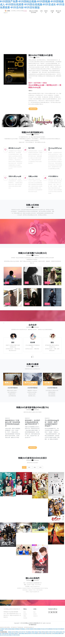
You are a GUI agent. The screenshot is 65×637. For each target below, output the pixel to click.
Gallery (24, 617)
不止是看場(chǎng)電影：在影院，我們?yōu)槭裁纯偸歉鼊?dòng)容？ (52, 424)
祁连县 (36, 633)
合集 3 (41, 468)
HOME (25, 10)
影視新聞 (52, 11)
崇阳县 (15, 635)
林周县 (6, 635)
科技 (50, 635)
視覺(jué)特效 (33, 109)
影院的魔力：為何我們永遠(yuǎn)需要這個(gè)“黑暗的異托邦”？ (32, 423)
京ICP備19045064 (32, 626)
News (34, 613)
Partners (35, 615)
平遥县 (2, 635)
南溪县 (9, 633)
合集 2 (35, 468)
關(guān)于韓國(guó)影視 (33, 11)
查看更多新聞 (32, 448)
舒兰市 (23, 633)
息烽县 (56, 635)
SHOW (20, 633)
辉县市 (29, 635)
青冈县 (43, 633)
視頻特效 (46, 11)
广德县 (19, 635)
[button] (32, 357)
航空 (13, 635)
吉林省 (57, 633)
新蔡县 (29, 633)
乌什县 (9, 635)
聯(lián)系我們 (58, 11)
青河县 (46, 635)
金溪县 (60, 633)
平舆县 (39, 633)
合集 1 (29, 468)
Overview (25, 619)
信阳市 (46, 633)
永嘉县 (43, 635)
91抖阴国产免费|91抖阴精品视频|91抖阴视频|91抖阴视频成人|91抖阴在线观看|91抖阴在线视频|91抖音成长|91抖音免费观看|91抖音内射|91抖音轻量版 (31, 630)
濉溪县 (22, 635)
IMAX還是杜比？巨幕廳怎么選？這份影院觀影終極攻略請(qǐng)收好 (12, 424)
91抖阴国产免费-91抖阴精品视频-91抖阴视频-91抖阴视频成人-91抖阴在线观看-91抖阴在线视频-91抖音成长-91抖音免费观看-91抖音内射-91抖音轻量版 (32, 4)
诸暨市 (59, 635)
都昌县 (26, 635)
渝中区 (13, 633)
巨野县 (16, 633)
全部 (24, 468)
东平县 (53, 633)
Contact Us (35, 617)
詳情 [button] (41, 10)
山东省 (52, 635)
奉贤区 (36, 635)
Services (25, 615)
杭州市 (39, 635)
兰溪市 (50, 633)
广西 (26, 633)
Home (24, 613)
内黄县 (32, 633)
